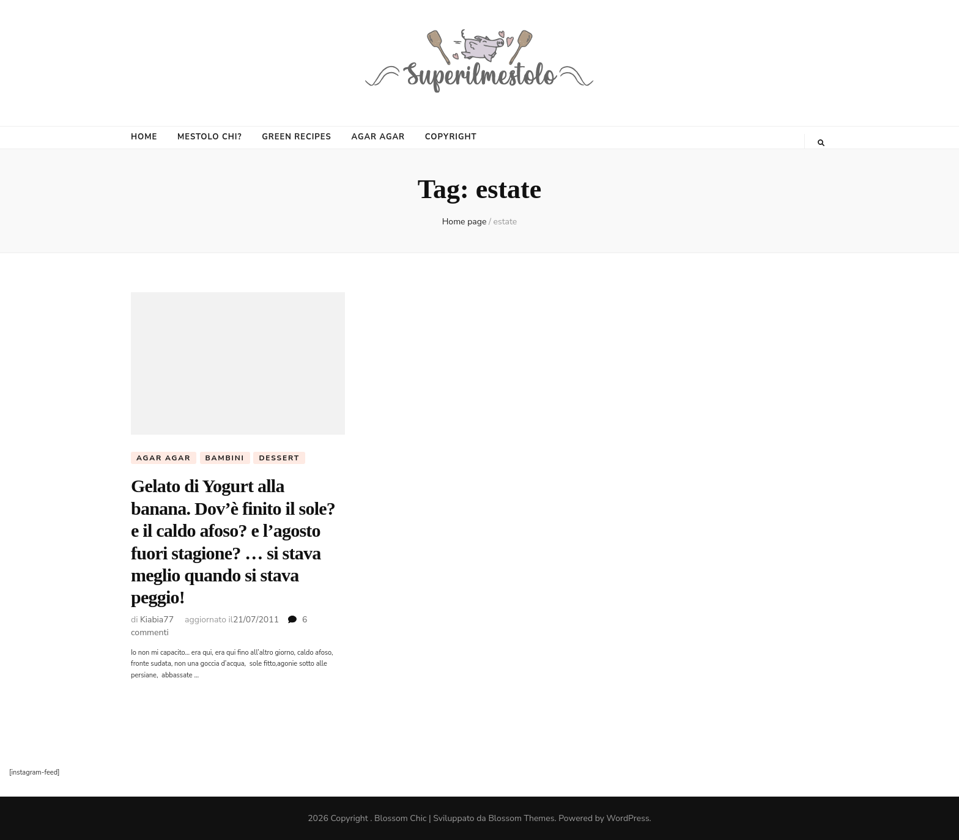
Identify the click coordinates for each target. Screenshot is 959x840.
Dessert (279, 458)
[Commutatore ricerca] (821, 143)
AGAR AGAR (378, 136)
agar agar (163, 458)
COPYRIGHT (451, 136)
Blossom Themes (521, 818)
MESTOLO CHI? (209, 136)
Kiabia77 (157, 619)
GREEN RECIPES (296, 136)
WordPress (628, 818)
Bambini (225, 458)
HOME (144, 136)
